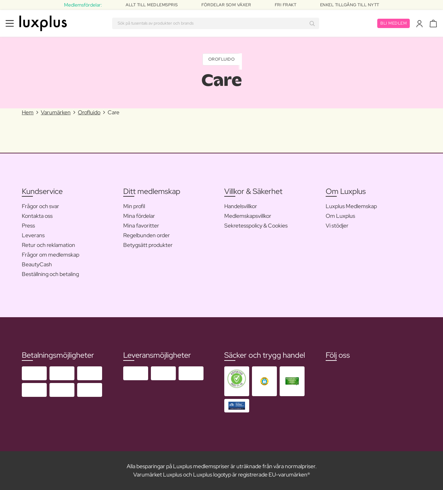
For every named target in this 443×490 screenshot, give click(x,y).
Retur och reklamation (48, 245)
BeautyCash (37, 264)
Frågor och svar (40, 206)
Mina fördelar (139, 216)
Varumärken (56, 112)
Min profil (134, 206)
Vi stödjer (337, 225)
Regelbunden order (146, 235)
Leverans (33, 235)
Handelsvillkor (240, 206)
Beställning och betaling (50, 274)
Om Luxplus (340, 216)
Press (28, 225)
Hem (28, 112)
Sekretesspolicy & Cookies (256, 225)
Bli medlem (393, 23)
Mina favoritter (141, 225)
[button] (264, 381)
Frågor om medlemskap (50, 254)
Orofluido (221, 59)
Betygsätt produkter (148, 245)
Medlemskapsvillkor (247, 216)
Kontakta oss (37, 216)
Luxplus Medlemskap (351, 206)
